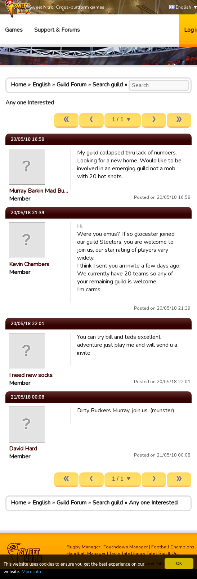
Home (18, 85)
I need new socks (31, 375)
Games (14, 30)
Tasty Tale (119, 553)
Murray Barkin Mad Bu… (38, 191)
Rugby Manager (83, 547)
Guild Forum (71, 85)
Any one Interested (153, 503)
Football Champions (172, 547)
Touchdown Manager (126, 547)
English (180, 7)
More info (31, 572)
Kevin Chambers (29, 264)
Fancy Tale (144, 553)
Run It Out (168, 553)
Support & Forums (57, 30)
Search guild (108, 85)
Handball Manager (86, 553)
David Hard (23, 449)
